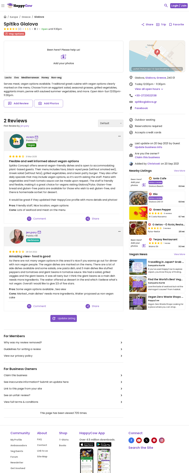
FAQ (39, 439)
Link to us (42, 450)
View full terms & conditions (63, 402)
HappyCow (153, 300)
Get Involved (17, 468)
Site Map (42, 456)
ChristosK (153, 163)
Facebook (141, 108)
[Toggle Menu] (3, 5)
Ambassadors (18, 445)
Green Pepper (162, 209)
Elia (155, 194)
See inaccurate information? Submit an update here (63, 382)
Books (62, 445)
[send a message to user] (37, 137)
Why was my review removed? (63, 342)
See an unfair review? (63, 395)
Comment (36, 219)
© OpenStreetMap (160, 69)
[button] (157, 52)
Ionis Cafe (159, 178)
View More (179, 170)
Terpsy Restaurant (165, 239)
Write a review (155, 182)
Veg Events (16, 451)
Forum (14, 456)
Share (92, 219)
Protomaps (145, 69)
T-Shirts (64, 439)
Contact (42, 445)
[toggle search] (166, 5)
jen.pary (24, 125)
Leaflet (136, 69)
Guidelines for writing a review (63, 349)
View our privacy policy (63, 356)
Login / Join (178, 5)
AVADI (30, 137)
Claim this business (63, 375)
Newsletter (16, 462)
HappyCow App (92, 433)
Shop (63, 433)
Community (20, 433)
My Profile (16, 439)
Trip (161, 24)
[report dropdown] (119, 136)
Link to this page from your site (63, 389)
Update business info (148, 147)
